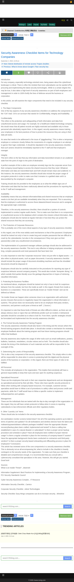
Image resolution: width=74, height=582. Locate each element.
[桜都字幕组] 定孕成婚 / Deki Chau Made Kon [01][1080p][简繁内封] (25, 533)
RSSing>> (22, 24)
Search (67, 507)
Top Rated (44, 24)
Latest (29, 24)
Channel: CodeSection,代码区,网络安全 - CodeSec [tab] (25, 30)
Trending (52, 24)
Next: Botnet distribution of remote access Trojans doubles (25, 64)
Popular (36, 24)
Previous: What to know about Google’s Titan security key (24, 67)
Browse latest (6, 38)
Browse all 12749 (17, 38)
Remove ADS (65, 35)
